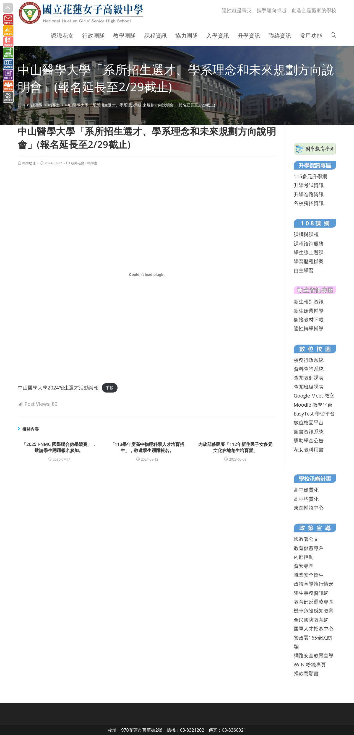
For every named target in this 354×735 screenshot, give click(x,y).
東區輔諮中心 (309, 507)
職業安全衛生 (309, 575)
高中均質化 (306, 498)
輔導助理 (29, 163)
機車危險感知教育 (314, 610)
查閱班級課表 (309, 386)
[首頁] (20, 105)
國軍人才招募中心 (314, 628)
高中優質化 (306, 489)
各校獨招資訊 (309, 203)
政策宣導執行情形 (314, 583)
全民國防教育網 (311, 619)
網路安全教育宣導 (314, 655)
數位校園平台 (309, 422)
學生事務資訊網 (311, 592)
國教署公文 (306, 539)
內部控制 (304, 557)
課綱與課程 (306, 234)
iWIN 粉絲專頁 (310, 664)
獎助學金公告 (309, 440)
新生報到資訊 (309, 301)
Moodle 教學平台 (313, 404)
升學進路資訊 (309, 194)
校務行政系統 (309, 360)
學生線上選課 (309, 252)
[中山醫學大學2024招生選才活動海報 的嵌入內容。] (147, 274)
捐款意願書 (306, 673)
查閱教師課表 (309, 377)
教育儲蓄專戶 (309, 548)
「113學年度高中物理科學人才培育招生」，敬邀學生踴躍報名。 (147, 447)
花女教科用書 (309, 449)
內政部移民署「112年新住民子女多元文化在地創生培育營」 (235, 447)
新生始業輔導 (309, 310)
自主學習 (304, 270)
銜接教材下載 (309, 319)
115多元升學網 (310, 176)
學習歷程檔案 (309, 261)
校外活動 (77, 163)
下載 (109, 388)
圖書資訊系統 (309, 431)
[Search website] (333, 35)
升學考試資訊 (309, 185)
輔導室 (92, 163)
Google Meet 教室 (314, 395)
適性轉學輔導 (309, 328)
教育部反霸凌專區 (314, 601)
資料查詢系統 (309, 368)
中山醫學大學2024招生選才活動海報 (58, 387)
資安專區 (304, 565)
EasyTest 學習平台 (314, 413)
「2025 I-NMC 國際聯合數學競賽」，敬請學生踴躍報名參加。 (59, 447)
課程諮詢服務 (309, 243)
